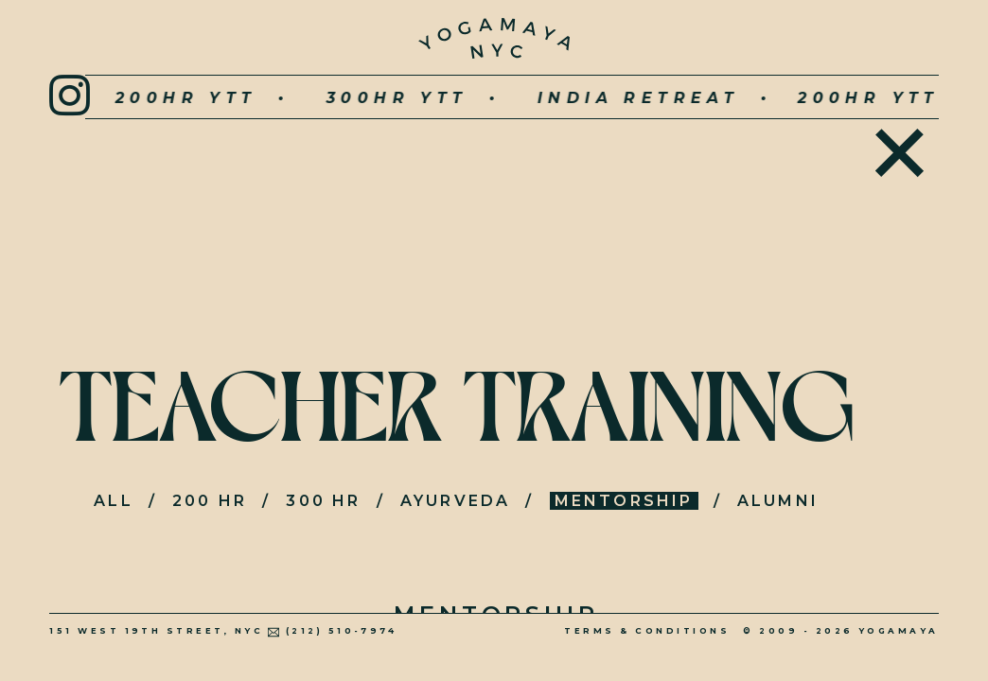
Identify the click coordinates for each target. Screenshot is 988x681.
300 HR (323, 501)
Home (899, 149)
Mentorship (624, 501)
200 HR (209, 501)
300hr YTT (341, 98)
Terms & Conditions (647, 631)
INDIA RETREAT (583, 98)
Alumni (778, 501)
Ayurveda (455, 501)
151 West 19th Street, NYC (156, 631)
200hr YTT (130, 98)
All (113, 501)
